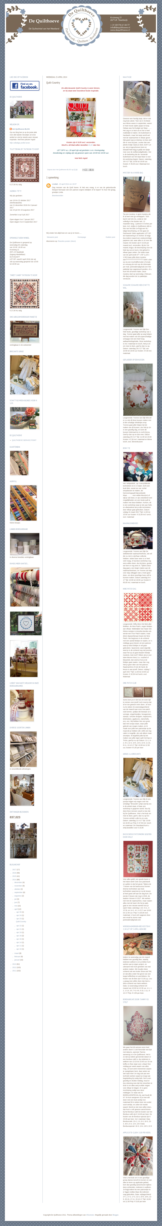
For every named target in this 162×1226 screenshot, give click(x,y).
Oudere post (110, 237)
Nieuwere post (52, 237)
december (18, 882)
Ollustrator (90, 1215)
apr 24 (19, 915)
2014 (14, 880)
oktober (17, 889)
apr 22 (19, 926)
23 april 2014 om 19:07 (67, 184)
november (18, 886)
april (16, 909)
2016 (14, 873)
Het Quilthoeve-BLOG (21, 129)
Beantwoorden (57, 196)
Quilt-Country (21, 922)
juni (16, 902)
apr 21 (19, 929)
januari (17, 960)
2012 (14, 967)
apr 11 (19, 946)
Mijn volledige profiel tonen (20, 143)
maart (16, 953)
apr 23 (19, 919)
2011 (14, 971)
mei (16, 906)
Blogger (115, 1215)
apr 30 (19, 912)
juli (15, 899)
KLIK (91, 145)
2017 (14, 870)
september (18, 892)
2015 (14, 876)
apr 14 (19, 942)
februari (17, 957)
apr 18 (19, 936)
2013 (14, 964)
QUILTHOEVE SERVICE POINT (24, 440)
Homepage (82, 237)
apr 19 (19, 932)
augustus (18, 896)
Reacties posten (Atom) (67, 241)
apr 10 (19, 949)
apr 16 (19, 939)
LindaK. (55, 184)
